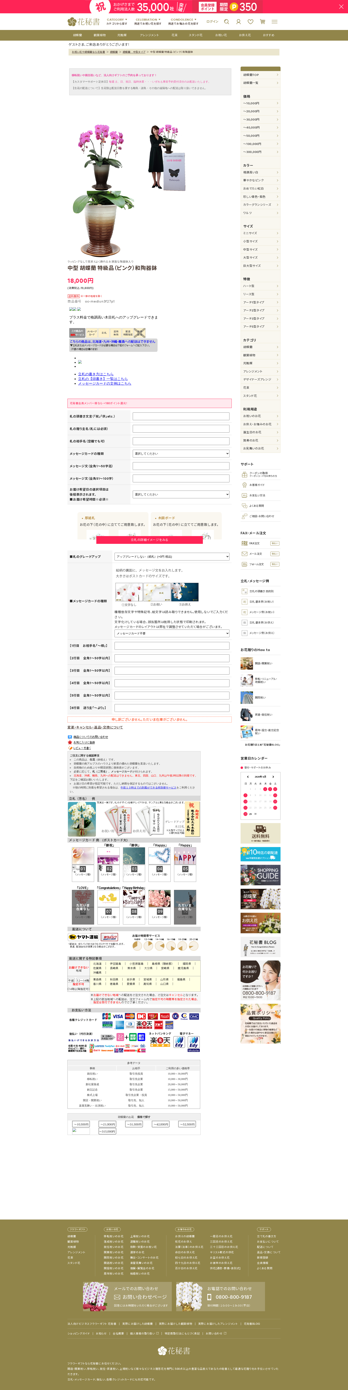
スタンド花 (250, 396)
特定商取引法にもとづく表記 (182, 1333)
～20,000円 (251, 111)
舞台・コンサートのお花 (144, 1257)
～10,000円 (251, 103)
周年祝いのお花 (113, 1273)
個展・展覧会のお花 (142, 1268)
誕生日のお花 (252, 432)
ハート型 (249, 286)
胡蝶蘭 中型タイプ (134, 51)
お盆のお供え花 (219, 1257)
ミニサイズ (250, 233)
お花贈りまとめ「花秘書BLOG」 (263, 744)
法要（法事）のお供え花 (189, 1247)
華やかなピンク (253, 180)
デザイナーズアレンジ (257, 379)
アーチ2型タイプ (254, 310)
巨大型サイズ (252, 266)
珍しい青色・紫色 (254, 197)
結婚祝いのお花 (140, 1273)
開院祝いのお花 (113, 1257)
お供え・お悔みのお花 (257, 424)
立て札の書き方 (266, 1236)
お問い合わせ (214, 1333)
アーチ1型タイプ (253, 302)
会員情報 (262, 1263)
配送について (265, 1247)
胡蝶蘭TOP (251, 75)
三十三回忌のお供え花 (224, 1247)
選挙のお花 (137, 1252)
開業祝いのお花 (113, 1252)
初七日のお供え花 (186, 1257)
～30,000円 (251, 119)
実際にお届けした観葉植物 (175, 1324)
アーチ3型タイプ (254, 319)
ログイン (212, 22)
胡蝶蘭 (114, 51)
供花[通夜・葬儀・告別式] (225, 1268)
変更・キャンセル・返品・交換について (95, 727)
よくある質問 (265, 1268)
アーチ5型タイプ (254, 327)
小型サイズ (250, 241)
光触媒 (247, 363)
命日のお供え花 (185, 1252)
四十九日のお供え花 (187, 1263)
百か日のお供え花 (186, 1268)
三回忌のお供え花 (221, 1241)
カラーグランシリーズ (257, 205)
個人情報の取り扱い (142, 1333)
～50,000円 (251, 136)
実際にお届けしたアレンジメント (218, 1324)
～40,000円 (251, 127)
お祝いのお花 (252, 416)
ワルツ (247, 213)
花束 (246, 388)
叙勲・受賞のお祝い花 (143, 1247)
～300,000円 (252, 152)
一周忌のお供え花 (221, 1236)
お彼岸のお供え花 (221, 1263)
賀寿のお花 (250, 440)
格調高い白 (250, 172)
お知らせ (101, 1333)
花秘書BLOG (252, 1324)
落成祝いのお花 (113, 1241)
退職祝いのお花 (140, 1241)
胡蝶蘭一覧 (251, 83)
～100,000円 (252, 144)
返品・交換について (269, 1252)
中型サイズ (250, 249)
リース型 (249, 294)
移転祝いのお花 (113, 1236)
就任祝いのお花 (113, 1247)
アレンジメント (252, 371)
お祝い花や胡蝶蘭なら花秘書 (88, 51)
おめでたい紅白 (253, 188)
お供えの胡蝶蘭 (185, 1236)
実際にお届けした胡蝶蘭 (137, 1324)
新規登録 (262, 1257)
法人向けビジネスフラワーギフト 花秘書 (91, 1324)
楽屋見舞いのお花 (141, 1263)
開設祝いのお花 (113, 1268)
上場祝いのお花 (140, 1236)
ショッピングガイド (78, 1333)
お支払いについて (268, 1241)
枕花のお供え (183, 1241)
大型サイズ (250, 257)
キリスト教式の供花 (222, 1252)
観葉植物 (249, 355)
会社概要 (118, 1333)
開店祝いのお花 (113, 1263)
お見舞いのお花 (253, 448)
